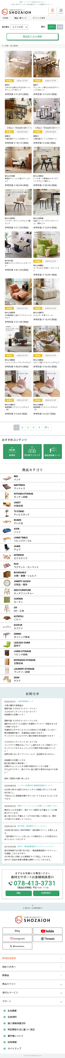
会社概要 (12, 1010)
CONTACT (46, 893)
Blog (17, 930)
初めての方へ (9, 967)
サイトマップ (14, 1048)
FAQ (18, 893)
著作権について (15, 1036)
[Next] (46, 427)
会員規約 (12, 1017)
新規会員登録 (9, 958)
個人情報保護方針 (17, 1023)
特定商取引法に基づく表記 (21, 1029)
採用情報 (12, 1042)
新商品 (5, 975)
